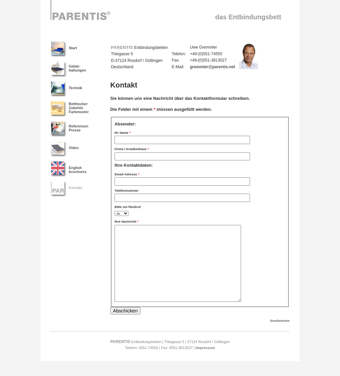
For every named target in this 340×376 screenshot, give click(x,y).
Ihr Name (122, 131)
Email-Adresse (127, 172)
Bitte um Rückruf (127, 207)
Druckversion (280, 335)
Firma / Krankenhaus (132, 147)
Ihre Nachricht (126, 220)
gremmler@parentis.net (212, 67)
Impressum (205, 363)
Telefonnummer (126, 190)
